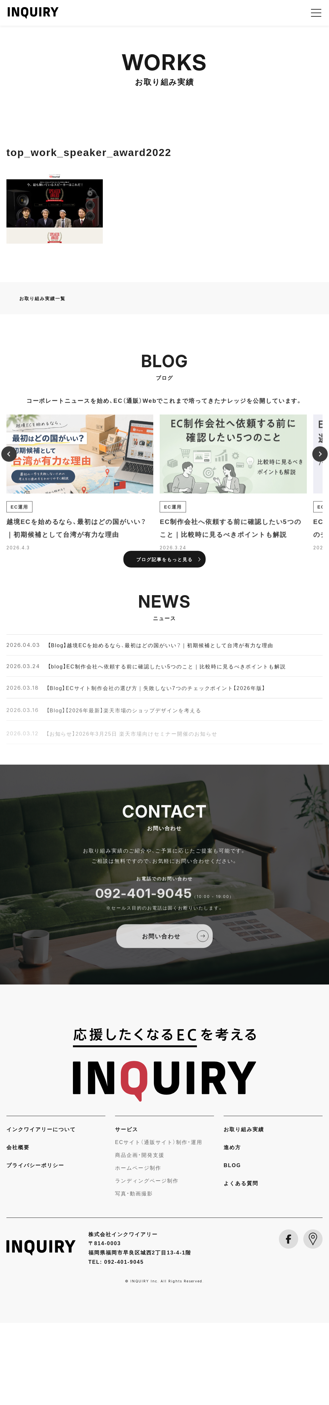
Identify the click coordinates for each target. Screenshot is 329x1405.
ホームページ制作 (138, 1249)
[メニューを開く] (316, 13)
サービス (126, 1211)
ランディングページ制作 (147, 1262)
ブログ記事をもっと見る (164, 641)
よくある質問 (241, 1265)
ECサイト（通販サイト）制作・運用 (158, 1224)
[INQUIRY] (164, 1147)
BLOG (232, 1247)
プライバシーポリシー (35, 1247)
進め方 (232, 1229)
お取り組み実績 (244, 1211)
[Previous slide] (9, 543)
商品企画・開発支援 (139, 1237)
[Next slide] (320, 543)
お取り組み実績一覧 (42, 380)
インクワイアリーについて (41, 1211)
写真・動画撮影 (134, 1275)
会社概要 (18, 1229)
